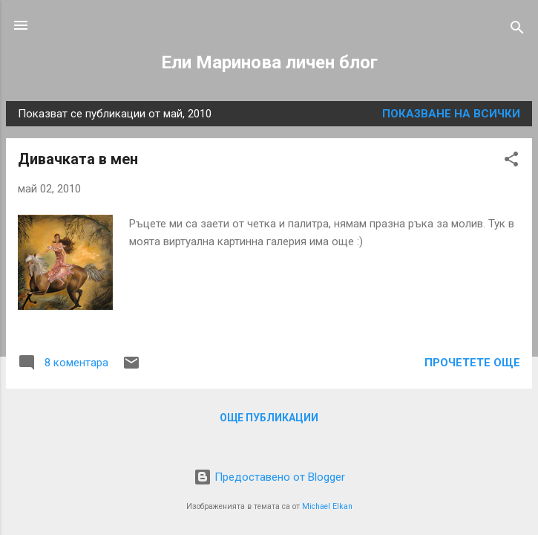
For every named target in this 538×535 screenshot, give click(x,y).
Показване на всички (451, 113)
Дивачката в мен (78, 159)
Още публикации (269, 418)
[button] (511, 161)
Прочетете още (472, 362)
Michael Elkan (327, 506)
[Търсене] (517, 30)
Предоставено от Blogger (269, 477)
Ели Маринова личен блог (269, 62)
